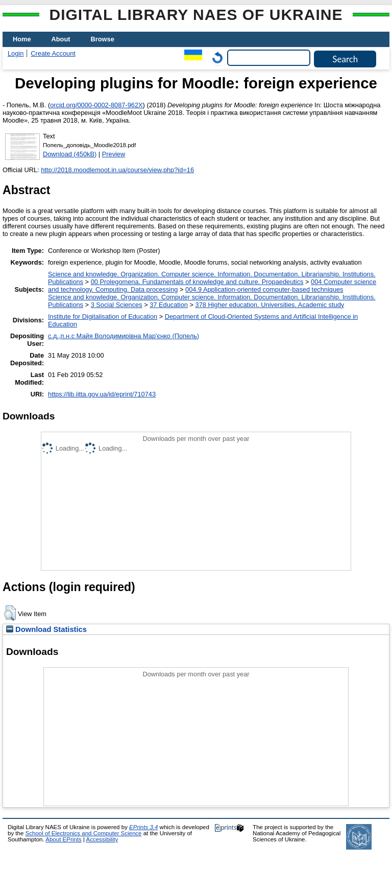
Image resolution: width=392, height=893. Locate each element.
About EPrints (63, 839)
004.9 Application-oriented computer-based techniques (264, 289)
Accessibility (102, 839)
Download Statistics (46, 629)
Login (15, 53)
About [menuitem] (61, 39)
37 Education (169, 305)
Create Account (53, 53)
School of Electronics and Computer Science (84, 833)
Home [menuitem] (22, 39)
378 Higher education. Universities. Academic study (270, 305)
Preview (114, 154)
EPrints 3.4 (143, 827)
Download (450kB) (69, 154)
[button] (10, 613)
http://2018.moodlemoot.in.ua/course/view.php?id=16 (117, 170)
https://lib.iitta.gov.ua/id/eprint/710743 (102, 394)
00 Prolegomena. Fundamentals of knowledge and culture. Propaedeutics (197, 282)
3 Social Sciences (116, 305)
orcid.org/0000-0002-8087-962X (96, 105)
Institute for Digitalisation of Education (102, 316)
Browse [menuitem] (102, 39)
